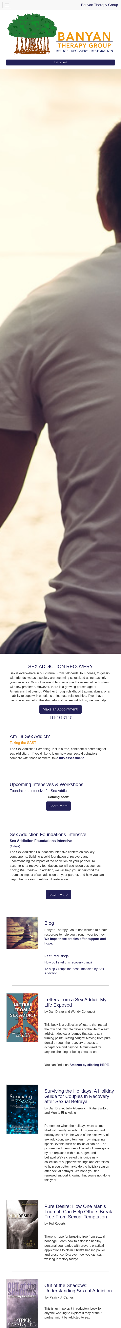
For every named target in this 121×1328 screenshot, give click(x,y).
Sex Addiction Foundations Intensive (48, 834)
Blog (49, 923)
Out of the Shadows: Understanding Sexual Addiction (78, 1288)
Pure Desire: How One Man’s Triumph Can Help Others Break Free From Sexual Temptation (78, 1211)
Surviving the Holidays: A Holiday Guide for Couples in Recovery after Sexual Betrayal (79, 1096)
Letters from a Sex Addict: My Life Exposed (75, 1002)
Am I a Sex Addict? (30, 736)
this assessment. (72, 758)
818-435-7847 (60, 718)
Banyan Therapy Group (99, 5)
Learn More (58, 806)
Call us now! (60, 62)
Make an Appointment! (60, 709)
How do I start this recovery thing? (68, 962)
